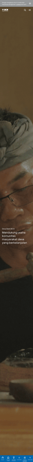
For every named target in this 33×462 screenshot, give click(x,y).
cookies (18, 4)
